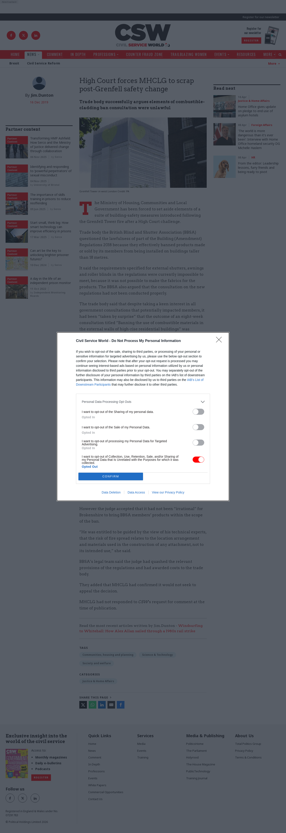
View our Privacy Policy (168, 492)
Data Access (136, 492)
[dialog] (143, 416)
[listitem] (143, 401)
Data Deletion (111, 492)
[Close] (220, 341)
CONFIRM (110, 476)
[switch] (198, 412)
